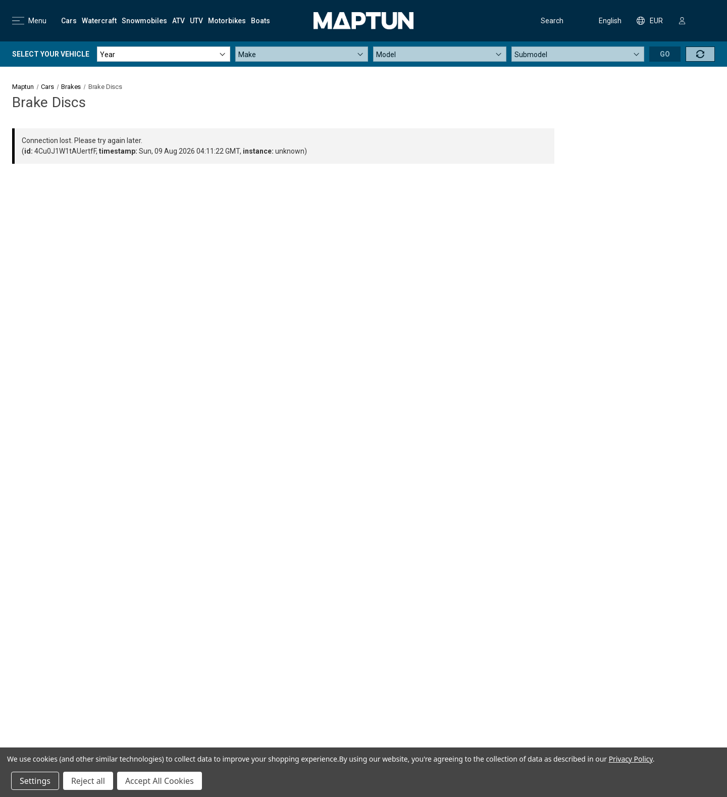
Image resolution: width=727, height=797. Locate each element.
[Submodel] (578, 54)
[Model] (439, 54)
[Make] (302, 54)
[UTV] (196, 21)
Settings (35, 780)
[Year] (163, 54)
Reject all (88, 780)
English (603, 21)
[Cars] (69, 21)
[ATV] (178, 21)
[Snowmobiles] (144, 21)
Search (544, 20)
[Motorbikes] (227, 21)
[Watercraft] (99, 21)
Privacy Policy (631, 759)
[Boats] (260, 21)
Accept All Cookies (159, 780)
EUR (650, 21)
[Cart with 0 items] (705, 21)
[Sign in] (682, 21)
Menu (29, 21)
